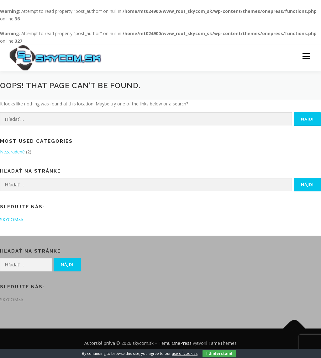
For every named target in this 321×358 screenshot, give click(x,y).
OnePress (182, 343)
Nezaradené (12, 152)
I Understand (219, 353)
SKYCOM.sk (12, 219)
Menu (306, 57)
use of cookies (184, 353)
